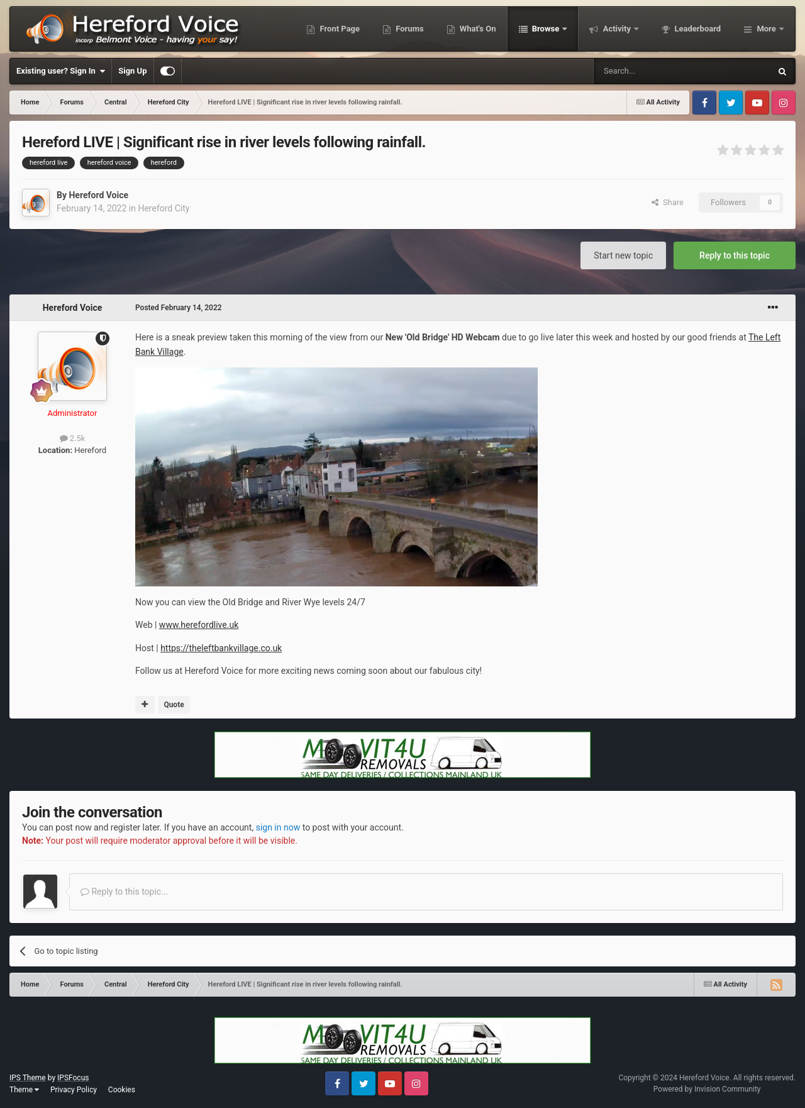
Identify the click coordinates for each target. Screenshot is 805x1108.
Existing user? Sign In (60, 71)
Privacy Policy (73, 1089)
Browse (546, 28)
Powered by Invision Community (707, 1089)
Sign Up (132, 71)
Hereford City (163, 208)
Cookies (121, 1089)
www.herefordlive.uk (198, 625)
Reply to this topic (734, 255)
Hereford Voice (98, 195)
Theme (24, 1089)
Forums (409, 28)
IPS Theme (27, 1077)
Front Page (339, 28)
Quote (174, 704)
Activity (617, 28)
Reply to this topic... (124, 892)
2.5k (73, 438)
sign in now (278, 827)
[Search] (652, 71)
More (766, 28)
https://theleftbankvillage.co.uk (221, 648)
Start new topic (623, 255)
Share (668, 202)
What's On (477, 28)
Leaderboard (696, 28)
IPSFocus (73, 1077)
